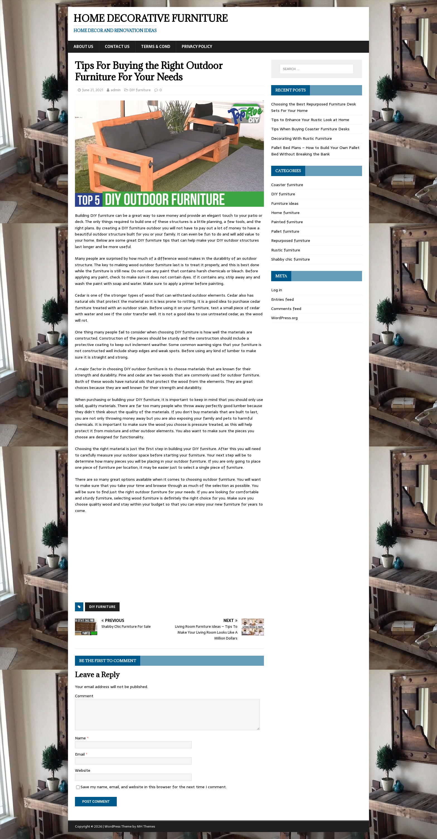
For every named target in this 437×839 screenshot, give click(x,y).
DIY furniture (140, 90)
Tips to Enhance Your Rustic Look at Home (310, 120)
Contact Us (117, 47)
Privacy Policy (197, 47)
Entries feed (282, 299)
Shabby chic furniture (290, 259)
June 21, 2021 (92, 90)
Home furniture (285, 213)
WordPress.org (284, 318)
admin (116, 90)
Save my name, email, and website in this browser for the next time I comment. (154, 787)
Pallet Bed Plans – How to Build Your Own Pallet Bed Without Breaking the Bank (315, 151)
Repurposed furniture (290, 240)
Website (82, 770)
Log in (276, 290)
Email (80, 754)
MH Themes (146, 826)
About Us (83, 47)
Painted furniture (287, 222)
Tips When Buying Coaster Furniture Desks (310, 129)
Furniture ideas (284, 203)
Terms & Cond (155, 47)
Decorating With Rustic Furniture (301, 138)
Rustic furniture (285, 250)
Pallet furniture (285, 231)
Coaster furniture (287, 185)
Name (81, 738)
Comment (84, 696)
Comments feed (286, 309)
